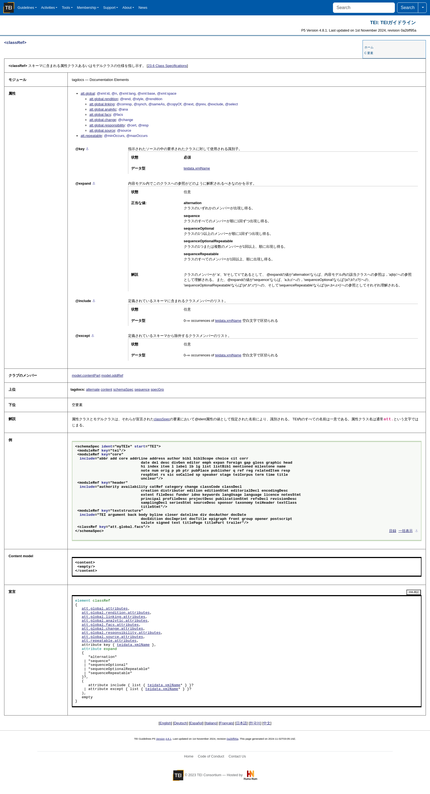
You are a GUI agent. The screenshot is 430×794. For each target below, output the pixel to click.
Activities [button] (48, 7)
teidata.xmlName (197, 168)
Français (226, 723)
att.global (88, 93)
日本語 (241, 723)
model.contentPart (86, 375)
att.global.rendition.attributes (116, 612)
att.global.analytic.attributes (115, 620)
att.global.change (102, 120)
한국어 (255, 723)
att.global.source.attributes (112, 637)
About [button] (126, 7)
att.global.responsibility (107, 125)
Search (408, 7)
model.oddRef (112, 375)
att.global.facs (100, 114)
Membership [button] (86, 7)
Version (160, 738)
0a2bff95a (233, 738)
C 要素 (369, 53)
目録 (392, 531)
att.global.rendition (103, 99)
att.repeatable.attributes (109, 640)
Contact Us (237, 756)
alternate (93, 389)
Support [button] (109, 7)
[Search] (364, 7)
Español (196, 723)
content (106, 389)
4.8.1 (168, 738)
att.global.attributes (105, 608)
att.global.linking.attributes (113, 617)
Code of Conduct (211, 756)
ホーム (369, 47)
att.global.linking (102, 104)
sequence (142, 389)
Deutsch (180, 723)
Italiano (211, 723)
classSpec (162, 419)
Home (188, 756)
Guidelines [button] (26, 7)
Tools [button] (66, 7)
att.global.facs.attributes (110, 625)
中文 (266, 723)
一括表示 (405, 531)
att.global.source (102, 130)
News (142, 7)
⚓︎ (87, 149)
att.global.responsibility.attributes (121, 632)
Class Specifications (167, 66)
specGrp (157, 389)
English (165, 723)
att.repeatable (91, 136)
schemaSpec (123, 389)
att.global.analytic (103, 109)
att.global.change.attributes (112, 628)
